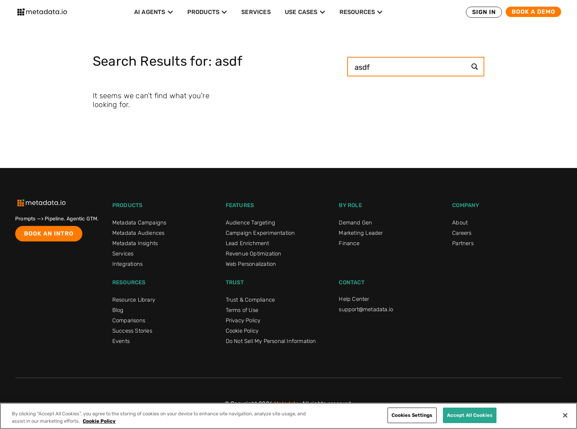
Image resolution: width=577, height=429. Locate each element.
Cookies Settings (412, 415)
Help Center (354, 299)
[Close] (565, 415)
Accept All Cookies (469, 415)
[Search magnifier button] (474, 66)
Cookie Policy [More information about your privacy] (99, 421)
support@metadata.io (366, 309)
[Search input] (410, 66)
